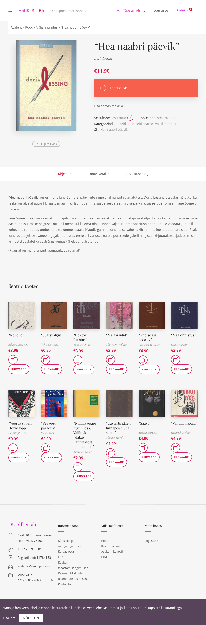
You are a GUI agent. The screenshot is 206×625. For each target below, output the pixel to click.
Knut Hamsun (179, 344)
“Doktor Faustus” (80, 337)
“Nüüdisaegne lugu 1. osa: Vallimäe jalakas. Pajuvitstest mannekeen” (84, 435)
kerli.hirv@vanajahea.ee (34, 566)
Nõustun (31, 618)
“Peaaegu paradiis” (48, 425)
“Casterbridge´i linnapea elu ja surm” (118, 428)
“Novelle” (16, 335)
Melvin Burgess (148, 432)
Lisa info (9, 618)
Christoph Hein (17, 433)
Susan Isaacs (48, 433)
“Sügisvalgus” (52, 335)
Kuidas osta (66, 551)
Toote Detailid (98, 174)
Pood (29, 27)
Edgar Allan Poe (18, 344)
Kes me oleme (111, 546)
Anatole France (82, 452)
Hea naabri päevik (114, 129)
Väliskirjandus (47, 27)
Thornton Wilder (116, 344)
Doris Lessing (103, 58)
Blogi (104, 557)
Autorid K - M (124, 123)
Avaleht (16, 27)
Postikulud (65, 584)
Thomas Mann (82, 345)
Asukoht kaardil (112, 551)
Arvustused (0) (137, 174)
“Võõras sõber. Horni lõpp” (20, 425)
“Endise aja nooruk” (148, 337)
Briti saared (144, 123)
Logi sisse (160, 10)
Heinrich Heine (180, 432)
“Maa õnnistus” (183, 335)
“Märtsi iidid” (116, 335)
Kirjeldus (64, 174)
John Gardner (49, 344)
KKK (60, 557)
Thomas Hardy (115, 437)
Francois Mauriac (149, 345)
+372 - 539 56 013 (31, 549)
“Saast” (144, 423)
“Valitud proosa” (184, 423)
